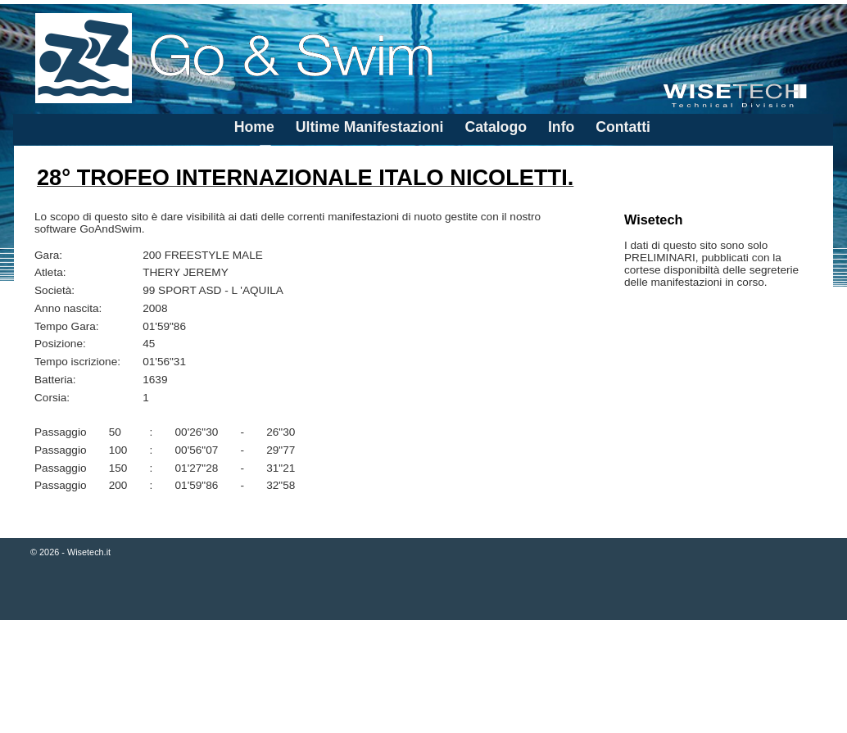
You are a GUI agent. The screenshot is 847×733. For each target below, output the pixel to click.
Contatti (623, 127)
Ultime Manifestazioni (370, 127)
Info (561, 127)
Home (254, 127)
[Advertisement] (423, 678)
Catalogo (495, 127)
